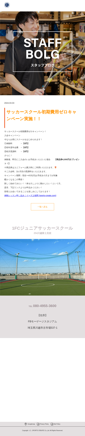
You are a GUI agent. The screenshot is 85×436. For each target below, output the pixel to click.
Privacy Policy (44, 424)
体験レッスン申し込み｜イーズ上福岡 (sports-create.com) (30, 195)
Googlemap (31, 424)
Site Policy (57, 424)
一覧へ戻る (42, 207)
